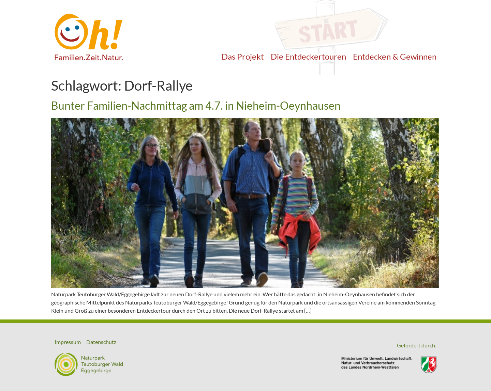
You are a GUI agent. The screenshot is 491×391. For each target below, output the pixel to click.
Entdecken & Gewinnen (394, 56)
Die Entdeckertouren (308, 56)
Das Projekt (243, 56)
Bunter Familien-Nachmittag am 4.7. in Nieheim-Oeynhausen (196, 105)
